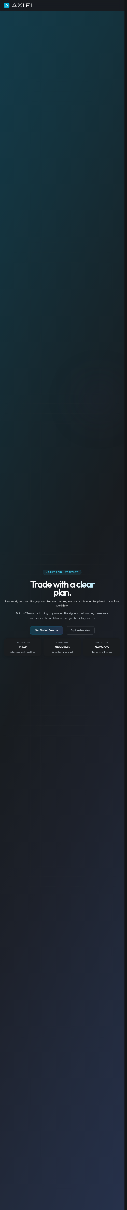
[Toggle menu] (117, 5)
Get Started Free (46, 630)
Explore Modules (80, 630)
